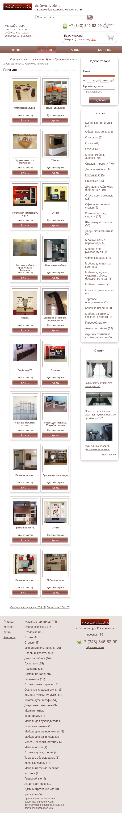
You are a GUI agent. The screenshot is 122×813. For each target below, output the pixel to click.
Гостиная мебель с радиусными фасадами (25, 267)
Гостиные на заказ (24, 475)
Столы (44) (92, 143)
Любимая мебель (13, 63)
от (84, 80)
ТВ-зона (55, 160)
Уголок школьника (55, 108)
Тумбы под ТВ (25, 370)
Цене (50, 59)
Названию (38, 59)
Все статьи (109, 454)
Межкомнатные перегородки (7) (95, 242)
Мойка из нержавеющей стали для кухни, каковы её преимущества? (100, 414)
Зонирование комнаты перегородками (55, 319)
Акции (75, 50)
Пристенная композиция (55, 475)
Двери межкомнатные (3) (40, 705)
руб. (112, 80)
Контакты (105, 50)
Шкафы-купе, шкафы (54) (40, 700)
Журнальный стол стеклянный (24, 161)
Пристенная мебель (55, 265)
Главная (16, 50)
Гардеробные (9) (96, 322)
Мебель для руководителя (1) (96, 250)
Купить (25, 120)
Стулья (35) (92, 149)
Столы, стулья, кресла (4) (40, 752)
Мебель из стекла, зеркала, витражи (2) (98, 315)
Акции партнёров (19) (99, 328)
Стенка (55, 213)
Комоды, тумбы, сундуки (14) (95, 215)
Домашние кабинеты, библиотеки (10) (99, 188)
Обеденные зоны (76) (99, 131)
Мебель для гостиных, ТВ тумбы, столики (55, 424)
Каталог (46, 50)
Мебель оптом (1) (96, 284)
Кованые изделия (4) (98, 308)
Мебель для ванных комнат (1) (98, 265)
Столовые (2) (93, 137)
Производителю (66, 59)
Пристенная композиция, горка (25, 214)
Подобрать (99, 100)
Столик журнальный (25, 108)
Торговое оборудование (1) (96, 301)
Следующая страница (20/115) (28, 607)
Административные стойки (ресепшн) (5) (98, 336)
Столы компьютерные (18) (41, 684)
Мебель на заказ (55, 580)
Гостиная (55, 370)
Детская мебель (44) (98, 169)
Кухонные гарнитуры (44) (40, 621)
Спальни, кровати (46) (99, 163)
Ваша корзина (73, 35)
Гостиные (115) (95, 175)
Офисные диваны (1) (98, 257)
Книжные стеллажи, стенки (25, 424)
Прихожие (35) (94, 180)
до (98, 80)
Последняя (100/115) (58, 607)
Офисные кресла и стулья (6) (97, 206)
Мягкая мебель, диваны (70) (95, 156)
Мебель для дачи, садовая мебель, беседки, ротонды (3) (98, 275)
